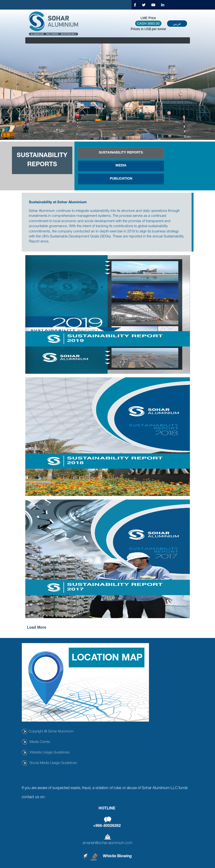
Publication (121, 179)
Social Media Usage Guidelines (53, 763)
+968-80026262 (107, 826)
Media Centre (40, 742)
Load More (36, 627)
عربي (177, 24)
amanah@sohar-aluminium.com (107, 843)
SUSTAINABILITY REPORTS (121, 152)
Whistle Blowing (117, 856)
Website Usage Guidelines (49, 752)
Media (120, 165)
